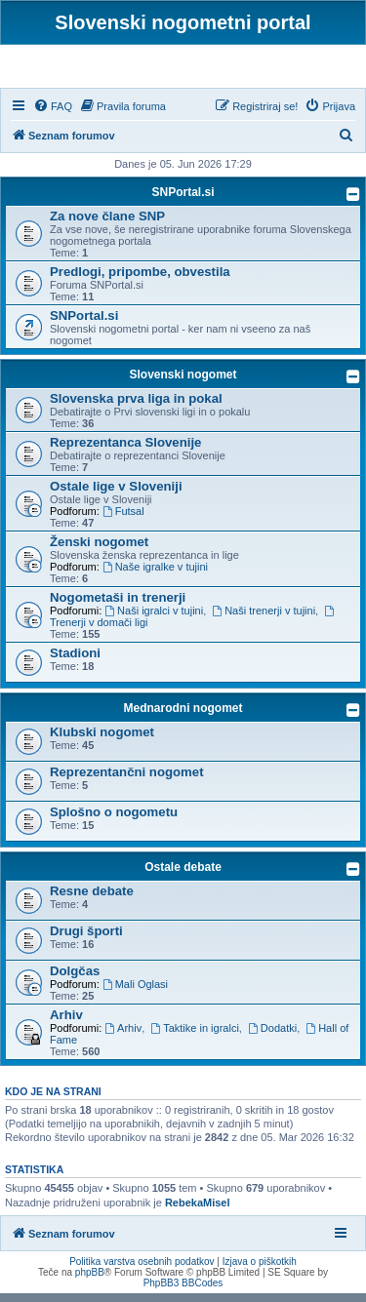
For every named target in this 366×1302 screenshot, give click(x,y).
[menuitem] (52, 115)
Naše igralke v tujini (155, 575)
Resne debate (92, 899)
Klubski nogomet (102, 740)
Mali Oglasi (135, 993)
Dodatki (272, 1037)
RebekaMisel (197, 1211)
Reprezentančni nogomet (127, 780)
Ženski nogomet (99, 550)
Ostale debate (183, 876)
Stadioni (75, 661)
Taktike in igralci (194, 1037)
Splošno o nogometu (114, 820)
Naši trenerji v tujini (263, 619)
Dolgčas (75, 979)
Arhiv (66, 1023)
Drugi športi (86, 939)
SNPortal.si (182, 201)
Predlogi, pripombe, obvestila (140, 280)
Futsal (123, 520)
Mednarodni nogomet (183, 717)
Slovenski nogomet (182, 383)
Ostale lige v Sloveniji (116, 495)
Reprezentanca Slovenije (125, 451)
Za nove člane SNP (107, 224)
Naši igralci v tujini (153, 619)
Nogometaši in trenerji (117, 606)
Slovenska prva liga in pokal (136, 407)
